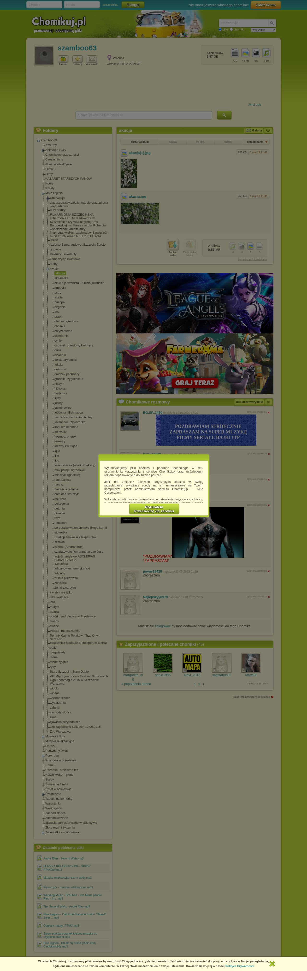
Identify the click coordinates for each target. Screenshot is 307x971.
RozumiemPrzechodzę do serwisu (154, 509)
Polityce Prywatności (239, 966)
